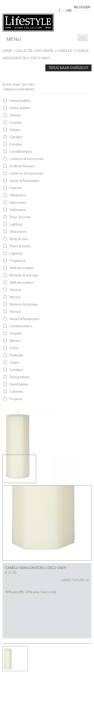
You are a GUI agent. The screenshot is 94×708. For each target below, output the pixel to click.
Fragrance (18, 261)
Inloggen (82, 7)
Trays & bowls (20, 217)
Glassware (18, 202)
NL (63, 10)
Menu (13, 39)
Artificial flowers (22, 166)
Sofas (14, 348)
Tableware (18, 195)
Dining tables (20, 377)
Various (15, 290)
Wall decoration (22, 268)
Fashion (16, 188)
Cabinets (16, 391)
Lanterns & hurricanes (27, 159)
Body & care (19, 239)
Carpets (16, 122)
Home (7, 51)
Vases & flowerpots (24, 181)
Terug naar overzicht (68, 68)
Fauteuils (16, 355)
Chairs (15, 362)
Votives (15, 115)
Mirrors (15, 297)
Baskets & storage (24, 275)
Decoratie (44, 51)
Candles (64, 51)
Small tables (19, 384)
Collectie (24, 51)
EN (69, 10)
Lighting (16, 224)
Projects (16, 399)
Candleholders (21, 151)
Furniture (16, 370)
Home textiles (20, 101)
